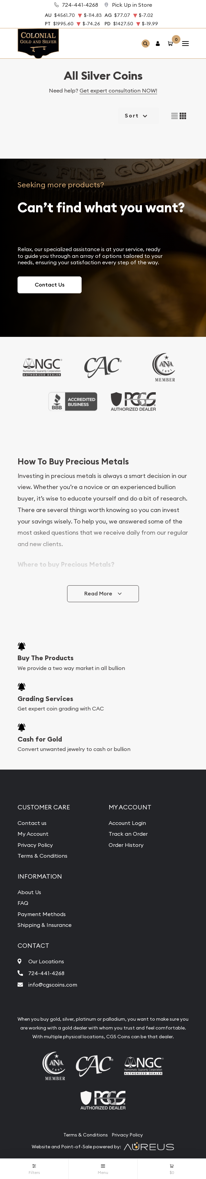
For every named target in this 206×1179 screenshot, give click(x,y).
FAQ (23, 903)
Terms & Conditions (42, 855)
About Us (29, 892)
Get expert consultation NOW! (118, 90)
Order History (126, 844)
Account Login (127, 823)
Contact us (32, 823)
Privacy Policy (35, 844)
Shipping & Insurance (44, 924)
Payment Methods (42, 914)
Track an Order (128, 833)
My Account (33, 833)
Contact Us (49, 284)
